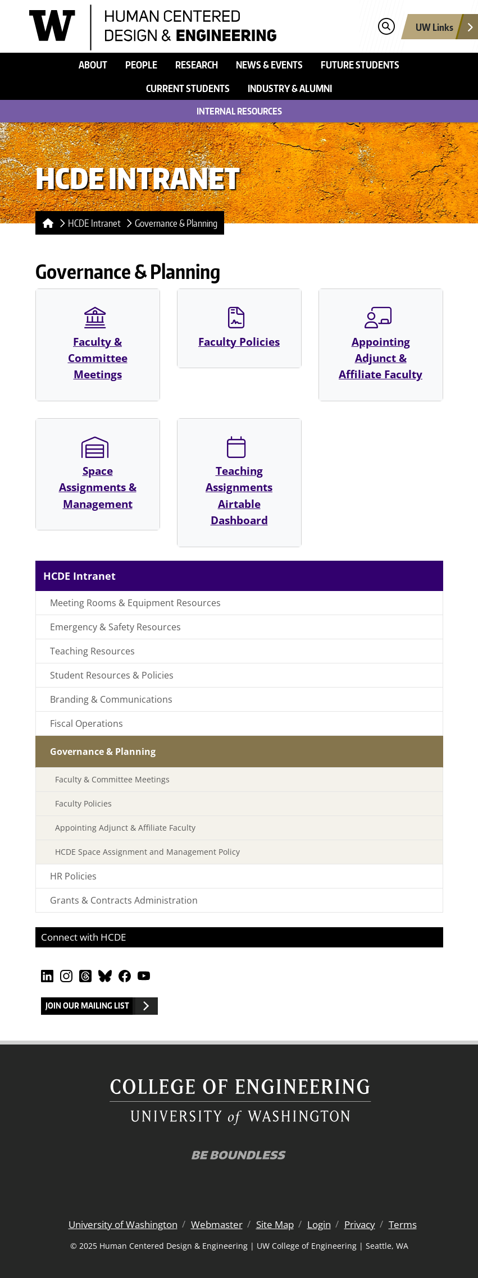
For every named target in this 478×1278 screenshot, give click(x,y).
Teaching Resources (92, 651)
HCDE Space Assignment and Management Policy (147, 851)
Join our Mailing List (87, 1005)
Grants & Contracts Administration (124, 900)
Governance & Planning (176, 223)
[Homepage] (45, 223)
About (93, 64)
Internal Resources (239, 111)
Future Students (360, 64)
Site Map (275, 1224)
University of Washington (123, 1224)
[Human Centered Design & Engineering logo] (153, 26)
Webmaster (217, 1224)
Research (196, 64)
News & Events (269, 64)
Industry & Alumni (290, 88)
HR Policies (73, 876)
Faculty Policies (239, 327)
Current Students (188, 88)
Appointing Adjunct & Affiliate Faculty (380, 344)
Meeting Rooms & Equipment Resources (135, 603)
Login (319, 1224)
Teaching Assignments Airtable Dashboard (239, 482)
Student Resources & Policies (112, 675)
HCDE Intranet (94, 223)
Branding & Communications (111, 699)
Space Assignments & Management (97, 473)
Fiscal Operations (86, 723)
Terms (403, 1224)
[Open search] (386, 26)
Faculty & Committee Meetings (98, 344)
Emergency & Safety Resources (115, 627)
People (141, 64)
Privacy (359, 1224)
